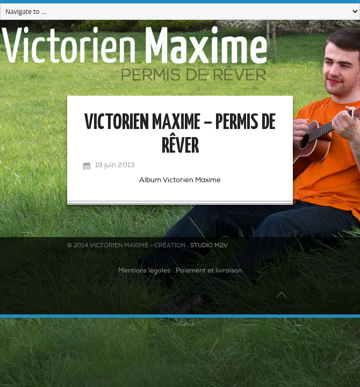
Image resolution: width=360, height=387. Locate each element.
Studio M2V (209, 246)
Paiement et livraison (209, 271)
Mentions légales (144, 271)
